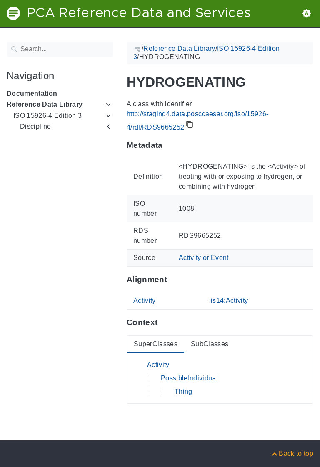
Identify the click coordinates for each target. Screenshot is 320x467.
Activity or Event (204, 257)
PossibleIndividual (189, 378)
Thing (183, 391)
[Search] (60, 49)
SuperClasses (156, 343)
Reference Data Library (44, 104)
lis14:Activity (228, 300)
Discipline (35, 126)
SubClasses (209, 343)
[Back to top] (291, 453)
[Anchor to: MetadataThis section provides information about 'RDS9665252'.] (171, 145)
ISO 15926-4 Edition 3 (47, 115)
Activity (144, 300)
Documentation (32, 93)
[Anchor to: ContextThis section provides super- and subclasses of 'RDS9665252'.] (165, 322)
